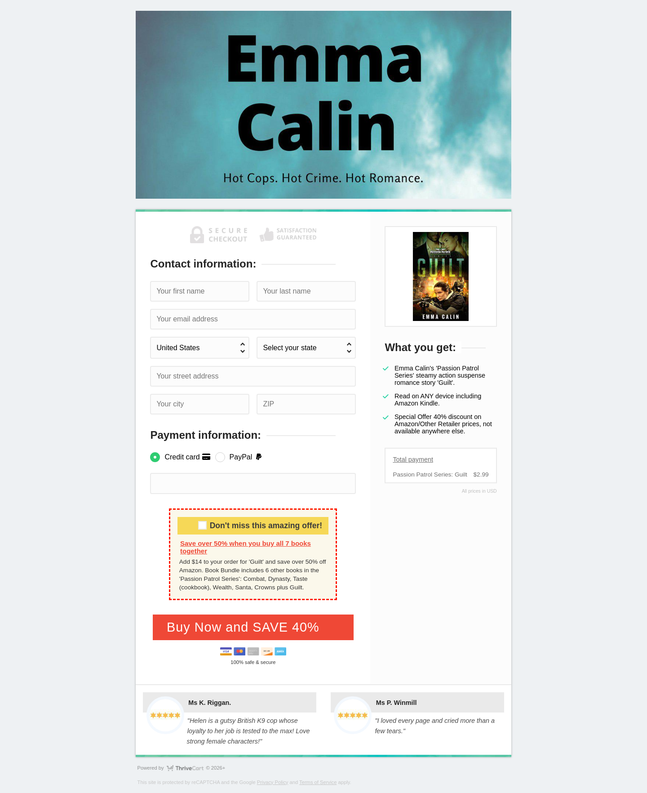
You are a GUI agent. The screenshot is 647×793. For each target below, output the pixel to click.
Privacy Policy (272, 782)
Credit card (187, 457)
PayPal (246, 457)
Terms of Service (318, 782)
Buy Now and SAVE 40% (245, 627)
